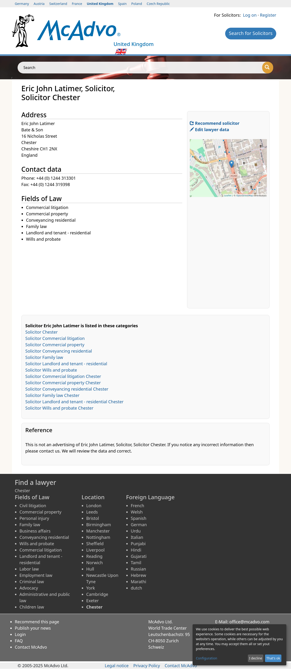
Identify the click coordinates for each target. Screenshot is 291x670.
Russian (138, 569)
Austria (39, 3)
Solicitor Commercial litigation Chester (63, 376)
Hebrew (138, 575)
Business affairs (35, 531)
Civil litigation (32, 505)
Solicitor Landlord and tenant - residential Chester (74, 401)
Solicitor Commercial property (54, 344)
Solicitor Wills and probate (51, 370)
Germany (22, 3)
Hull (90, 569)
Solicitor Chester (41, 332)
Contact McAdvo (31, 647)
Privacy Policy (146, 665)
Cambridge (97, 594)
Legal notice (117, 665)
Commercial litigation (40, 550)
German (139, 524)
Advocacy (28, 588)
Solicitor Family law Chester (52, 395)
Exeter (92, 600)
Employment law (35, 575)
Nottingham (98, 537)
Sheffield (95, 543)
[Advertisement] (104, 275)
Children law (31, 607)
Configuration (206, 658)
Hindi (136, 550)
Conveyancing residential (44, 537)
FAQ (19, 640)
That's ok (273, 658)
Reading (94, 556)
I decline (255, 658)
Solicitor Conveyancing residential (58, 351)
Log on (250, 15)
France (77, 3)
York (90, 588)
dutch (136, 588)
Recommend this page (37, 621)
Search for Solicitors (250, 33)
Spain (122, 3)
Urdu (136, 531)
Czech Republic (158, 3)
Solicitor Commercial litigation (55, 338)
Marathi (138, 581)
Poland (136, 3)
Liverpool (95, 550)
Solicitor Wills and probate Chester (59, 408)
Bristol (92, 518)
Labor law (29, 569)
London (93, 505)
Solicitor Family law (44, 357)
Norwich (94, 562)
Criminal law (31, 581)
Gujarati (138, 556)
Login (20, 634)
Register (268, 15)
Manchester (98, 531)
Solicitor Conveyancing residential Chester (66, 389)
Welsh (137, 512)
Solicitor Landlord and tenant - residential (66, 363)
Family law (29, 524)
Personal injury (34, 518)
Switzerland (58, 3)
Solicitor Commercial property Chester (63, 382)
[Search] (267, 67)
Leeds (92, 512)
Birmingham (98, 524)
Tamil (136, 562)
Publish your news (33, 628)
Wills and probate (36, 543)
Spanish (138, 518)
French (137, 505)
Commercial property (40, 512)
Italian (137, 537)
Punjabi (138, 543)
